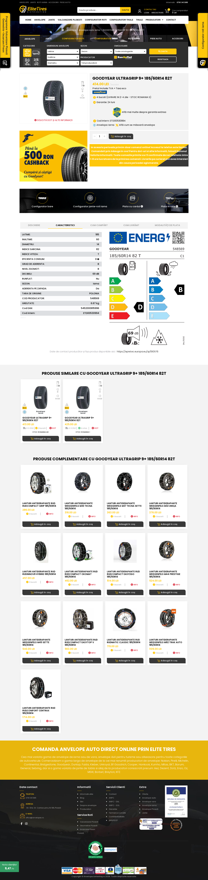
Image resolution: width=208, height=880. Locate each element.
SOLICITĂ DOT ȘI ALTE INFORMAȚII (53, 120)
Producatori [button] (154, 20)
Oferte (145, 794)
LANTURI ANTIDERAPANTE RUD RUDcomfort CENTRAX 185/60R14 (38, 710)
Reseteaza (163, 59)
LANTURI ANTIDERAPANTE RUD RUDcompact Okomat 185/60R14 (81, 574)
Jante (51, 20)
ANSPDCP (113, 820)
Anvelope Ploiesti (150, 809)
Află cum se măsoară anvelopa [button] (135, 125)
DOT (52, 428)
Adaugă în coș (121, 136)
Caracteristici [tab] (65, 225)
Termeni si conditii (117, 812)
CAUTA (125, 10)
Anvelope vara (149, 801)
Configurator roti (96, 20)
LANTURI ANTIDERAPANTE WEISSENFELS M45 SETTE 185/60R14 (36, 642)
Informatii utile (86, 794)
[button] (133, 200)
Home (28, 20)
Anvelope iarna (149, 805)
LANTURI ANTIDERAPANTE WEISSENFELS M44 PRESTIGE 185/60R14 (164, 574)
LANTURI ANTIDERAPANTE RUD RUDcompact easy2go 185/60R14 (123, 574)
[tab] (29, 38)
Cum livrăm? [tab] (131, 225)
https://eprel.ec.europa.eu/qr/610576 (137, 351)
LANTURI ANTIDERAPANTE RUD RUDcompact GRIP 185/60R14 (39, 504)
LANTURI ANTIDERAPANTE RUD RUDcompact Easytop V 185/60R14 (81, 642)
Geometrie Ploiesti (88, 825)
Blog (82, 797)
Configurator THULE (121, 20)
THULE (139, 20)
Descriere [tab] (34, 225)
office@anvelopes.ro (35, 817)
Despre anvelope (88, 805)
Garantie (113, 809)
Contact (171, 20)
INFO (49, 514)
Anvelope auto (149, 797)
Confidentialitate (117, 816)
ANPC (111, 797)
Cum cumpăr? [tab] (99, 225)
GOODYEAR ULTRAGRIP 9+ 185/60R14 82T (123, 30)
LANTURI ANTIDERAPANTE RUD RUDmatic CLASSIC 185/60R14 (123, 641)
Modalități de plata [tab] (167, 225)
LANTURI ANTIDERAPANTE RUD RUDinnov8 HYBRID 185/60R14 (39, 573)
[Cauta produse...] (98, 10)
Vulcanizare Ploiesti (70, 20)
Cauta (162, 51)
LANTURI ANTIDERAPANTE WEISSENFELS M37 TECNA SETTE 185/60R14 (124, 506)
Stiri (81, 801)
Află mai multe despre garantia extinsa (139, 112)
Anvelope (39, 20)
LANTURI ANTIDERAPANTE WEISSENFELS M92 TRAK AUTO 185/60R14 (165, 642)
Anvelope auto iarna (89, 30)
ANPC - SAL (114, 801)
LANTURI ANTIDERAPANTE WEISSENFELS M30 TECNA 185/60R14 (79, 506)
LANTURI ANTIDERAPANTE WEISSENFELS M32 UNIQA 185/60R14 (163, 506)
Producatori (85, 809)
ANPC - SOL (114, 805)
